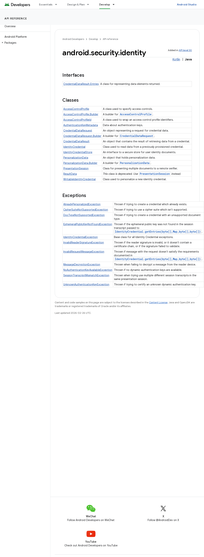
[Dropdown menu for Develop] (115, 4)
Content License (158, 302)
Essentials (46, 4)
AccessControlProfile (76, 109)
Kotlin (176, 59)
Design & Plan (76, 4)
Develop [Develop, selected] (104, 4)
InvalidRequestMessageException (83, 251)
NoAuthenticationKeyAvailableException (87, 270)
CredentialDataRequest (77, 130)
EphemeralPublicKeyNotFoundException (87, 224)
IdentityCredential (74, 146)
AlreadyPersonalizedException (82, 204)
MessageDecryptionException (81, 264)
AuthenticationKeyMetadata (80, 125)
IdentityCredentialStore (77, 152)
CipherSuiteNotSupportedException (85, 209)
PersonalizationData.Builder (80, 163)
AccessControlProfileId (77, 119)
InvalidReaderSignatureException (83, 242)
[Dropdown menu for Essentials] (58, 4)
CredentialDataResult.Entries (81, 84)
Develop (93, 39)
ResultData (70, 174)
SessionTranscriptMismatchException (86, 275)
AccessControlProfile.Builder (80, 114)
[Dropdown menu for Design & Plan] (90, 4)
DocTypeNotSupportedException (84, 215)
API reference (15, 18)
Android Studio (187, 4)
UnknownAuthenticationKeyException (86, 284)
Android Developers (73, 39)
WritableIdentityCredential (79, 179)
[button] (24, 43)
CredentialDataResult (76, 141)
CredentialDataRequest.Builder (82, 136)
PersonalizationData (75, 157)
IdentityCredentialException (80, 237)
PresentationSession (76, 168)
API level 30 (185, 50)
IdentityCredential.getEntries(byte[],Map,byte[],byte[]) (158, 231)
